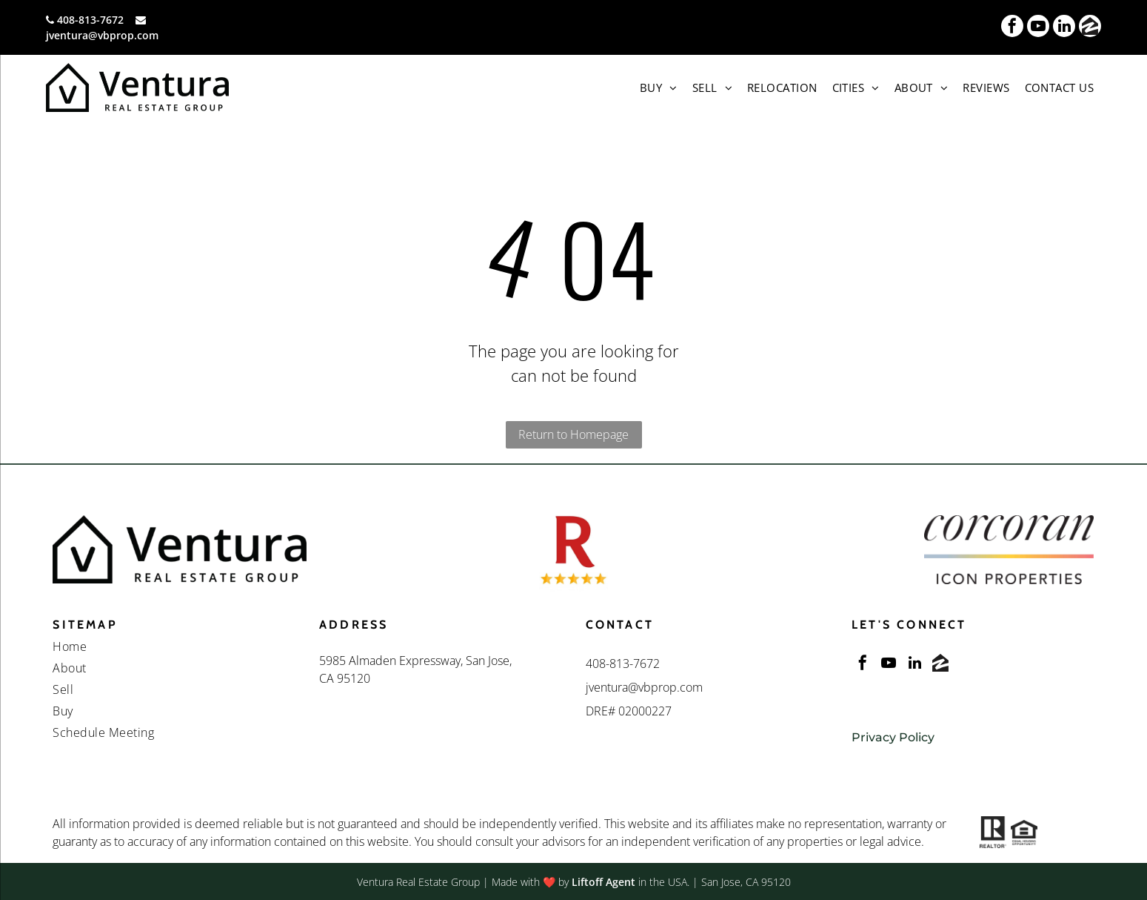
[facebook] (1012, 28)
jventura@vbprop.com (102, 35)
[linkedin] (1064, 28)
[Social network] (1090, 28)
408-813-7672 (90, 20)
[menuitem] (658, 87)
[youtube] (1038, 28)
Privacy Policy (893, 737)
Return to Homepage (573, 434)
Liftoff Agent (603, 882)
